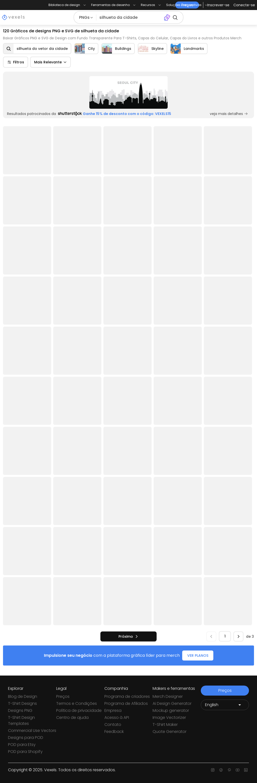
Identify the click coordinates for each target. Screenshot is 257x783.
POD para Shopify (25, 751)
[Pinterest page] (229, 770)
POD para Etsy (22, 744)
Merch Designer (168, 696)
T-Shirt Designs (22, 703)
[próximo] (128, 636)
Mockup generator (171, 710)
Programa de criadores (127, 696)
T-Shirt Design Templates (21, 720)
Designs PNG (20, 710)
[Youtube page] (237, 770)
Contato (112, 724)
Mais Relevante (50, 62)
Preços (63, 696)
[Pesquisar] (130, 18)
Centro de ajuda (72, 717)
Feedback (114, 731)
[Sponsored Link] (128, 92)
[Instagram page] (213, 770)
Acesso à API (116, 717)
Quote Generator (169, 731)
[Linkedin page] (246, 770)
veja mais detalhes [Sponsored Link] (229, 113)
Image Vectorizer (169, 717)
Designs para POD (25, 737)
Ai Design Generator (172, 703)
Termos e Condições (76, 703)
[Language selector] (225, 705)
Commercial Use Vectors (32, 730)
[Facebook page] (221, 770)
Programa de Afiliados (126, 703)
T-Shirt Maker (165, 724)
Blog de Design (22, 696)
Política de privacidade (79, 710)
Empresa (112, 710)
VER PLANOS (197, 655)
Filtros (15, 62)
